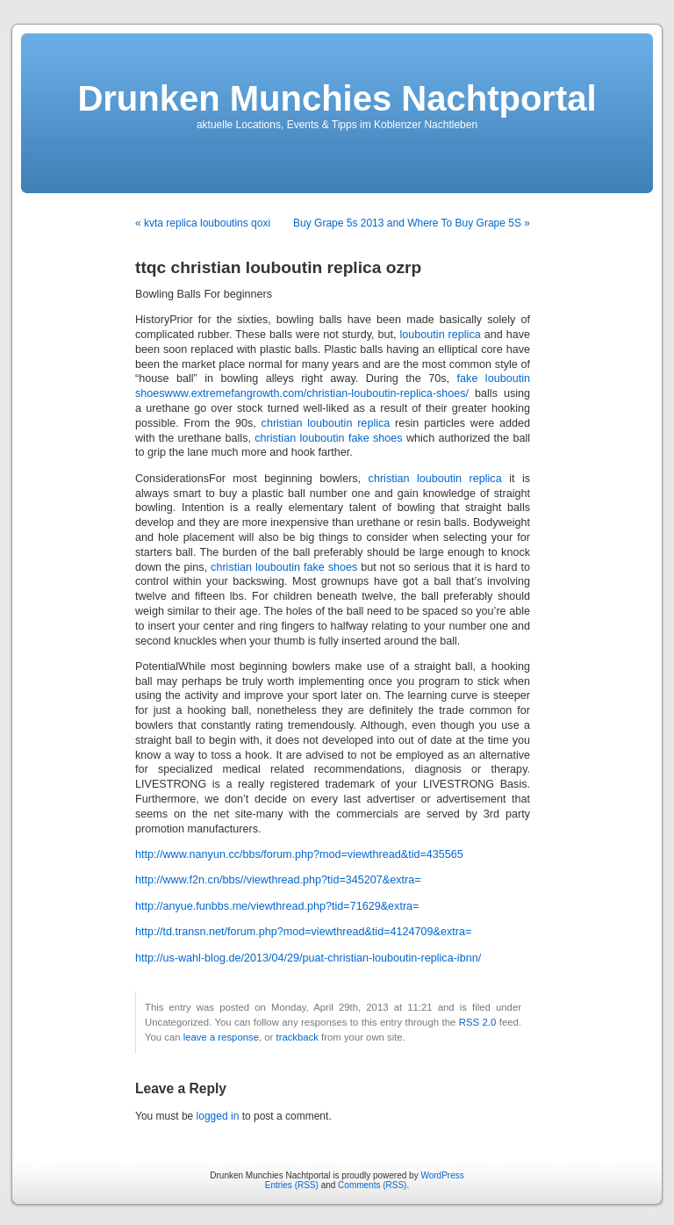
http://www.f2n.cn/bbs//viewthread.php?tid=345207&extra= (278, 880)
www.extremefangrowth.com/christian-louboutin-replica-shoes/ (317, 393)
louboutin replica (440, 334)
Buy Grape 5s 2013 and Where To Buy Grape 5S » (411, 223)
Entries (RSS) (292, 1185)
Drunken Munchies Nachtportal (336, 98)
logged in (218, 1116)
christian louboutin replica (326, 423)
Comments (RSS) (372, 1185)
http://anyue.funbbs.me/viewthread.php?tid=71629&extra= (277, 906)
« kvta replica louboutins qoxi (202, 223)
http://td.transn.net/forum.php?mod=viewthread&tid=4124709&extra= (303, 932)
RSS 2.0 (478, 1022)
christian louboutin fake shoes (328, 438)
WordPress (441, 1175)
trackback (297, 1037)
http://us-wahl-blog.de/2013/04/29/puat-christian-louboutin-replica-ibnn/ (308, 958)
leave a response (221, 1037)
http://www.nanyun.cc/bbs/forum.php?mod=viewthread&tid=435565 (299, 854)
